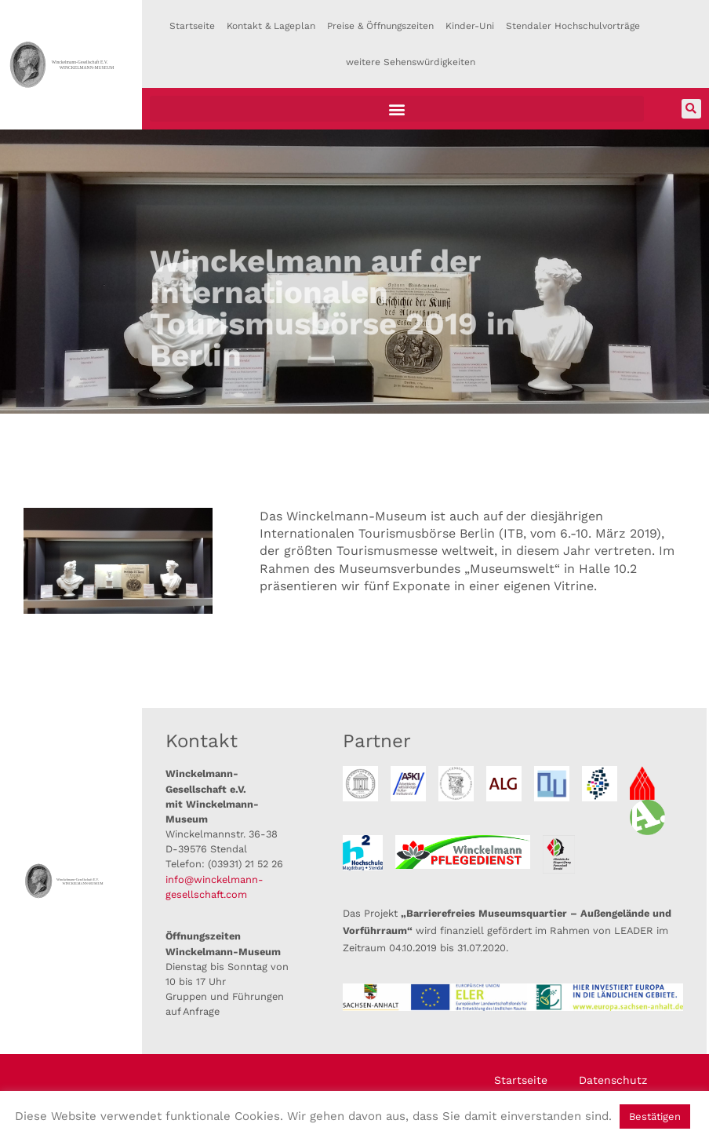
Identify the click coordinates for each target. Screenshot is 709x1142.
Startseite (192, 25)
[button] (397, 109)
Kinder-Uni (469, 25)
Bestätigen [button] (655, 1116)
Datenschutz (613, 1080)
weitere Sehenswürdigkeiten (410, 62)
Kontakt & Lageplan (271, 25)
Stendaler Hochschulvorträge (573, 25)
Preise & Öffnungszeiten (380, 25)
